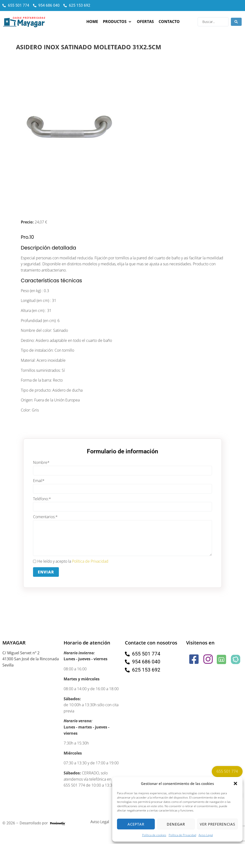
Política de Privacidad (182, 835)
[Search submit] (236, 22)
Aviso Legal (206, 835)
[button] (235, 783)
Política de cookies (154, 835)
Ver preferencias (217, 824)
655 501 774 (227, 771)
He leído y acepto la (70, 561)
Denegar (176, 824)
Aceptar (136, 824)
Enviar (46, 572)
